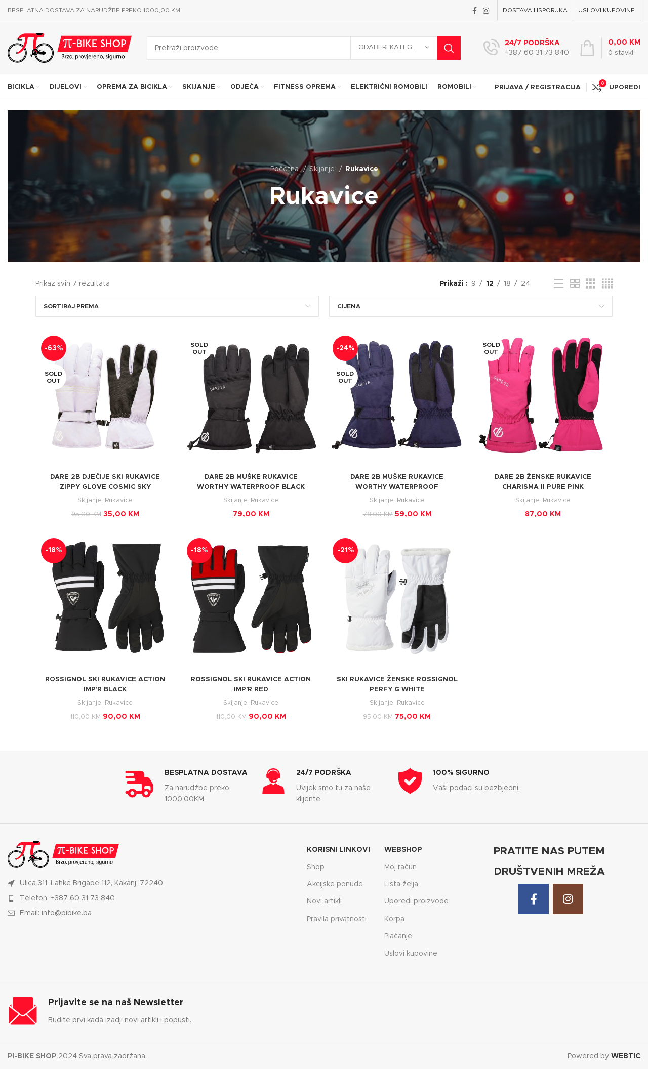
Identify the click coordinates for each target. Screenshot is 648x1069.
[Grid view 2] (575, 284)
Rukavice (118, 501)
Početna (285, 169)
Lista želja (401, 882)
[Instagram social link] (486, 10)
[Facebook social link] (474, 10)
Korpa (394, 917)
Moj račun (400, 865)
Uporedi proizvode (416, 899)
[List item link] (151, 896)
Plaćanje (398, 934)
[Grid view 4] (607, 284)
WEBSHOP (403, 847)
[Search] (304, 48)
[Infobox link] (526, 48)
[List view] (558, 284)
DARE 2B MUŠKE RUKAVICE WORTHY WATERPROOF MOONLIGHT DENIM (398, 487)
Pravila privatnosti (337, 917)
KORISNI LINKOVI (338, 847)
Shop (316, 865)
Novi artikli (324, 899)
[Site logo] (70, 47)
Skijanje (323, 169)
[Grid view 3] (590, 284)
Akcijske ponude (335, 882)
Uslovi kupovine (410, 951)
